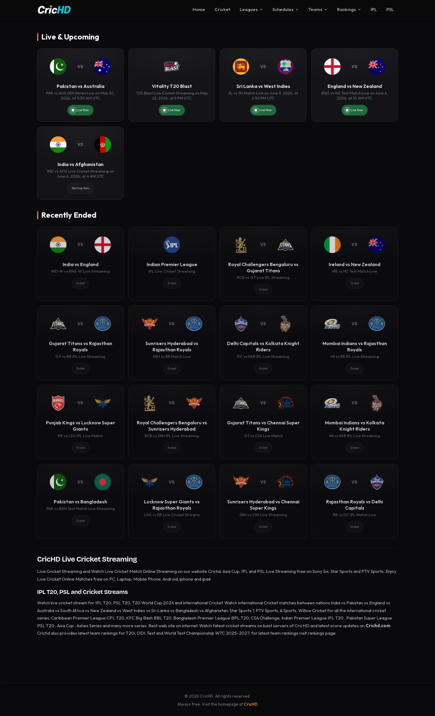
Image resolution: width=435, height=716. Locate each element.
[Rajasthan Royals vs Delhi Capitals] (354, 501)
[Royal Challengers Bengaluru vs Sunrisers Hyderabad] (171, 422)
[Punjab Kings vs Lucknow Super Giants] (80, 422)
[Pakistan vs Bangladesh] (80, 501)
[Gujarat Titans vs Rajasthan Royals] (80, 343)
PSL (390, 9)
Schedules (285, 9)
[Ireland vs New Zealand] (354, 264)
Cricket (222, 9)
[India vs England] (80, 264)
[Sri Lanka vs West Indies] (263, 85)
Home (199, 9)
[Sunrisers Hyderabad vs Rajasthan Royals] (171, 343)
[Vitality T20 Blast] (171, 85)
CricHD (251, 704)
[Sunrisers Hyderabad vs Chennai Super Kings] (263, 501)
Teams (318, 9)
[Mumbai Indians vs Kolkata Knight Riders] (354, 422)
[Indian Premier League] (171, 264)
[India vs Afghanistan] (80, 163)
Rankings (349, 9)
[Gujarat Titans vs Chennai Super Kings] (263, 422)
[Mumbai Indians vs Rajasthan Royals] (354, 343)
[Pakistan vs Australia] (80, 85)
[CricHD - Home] (54, 9)
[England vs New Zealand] (354, 85)
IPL (374, 9)
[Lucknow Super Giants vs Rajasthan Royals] (171, 501)
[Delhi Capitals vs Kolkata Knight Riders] (263, 343)
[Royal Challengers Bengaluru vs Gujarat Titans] (263, 264)
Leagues (251, 9)
